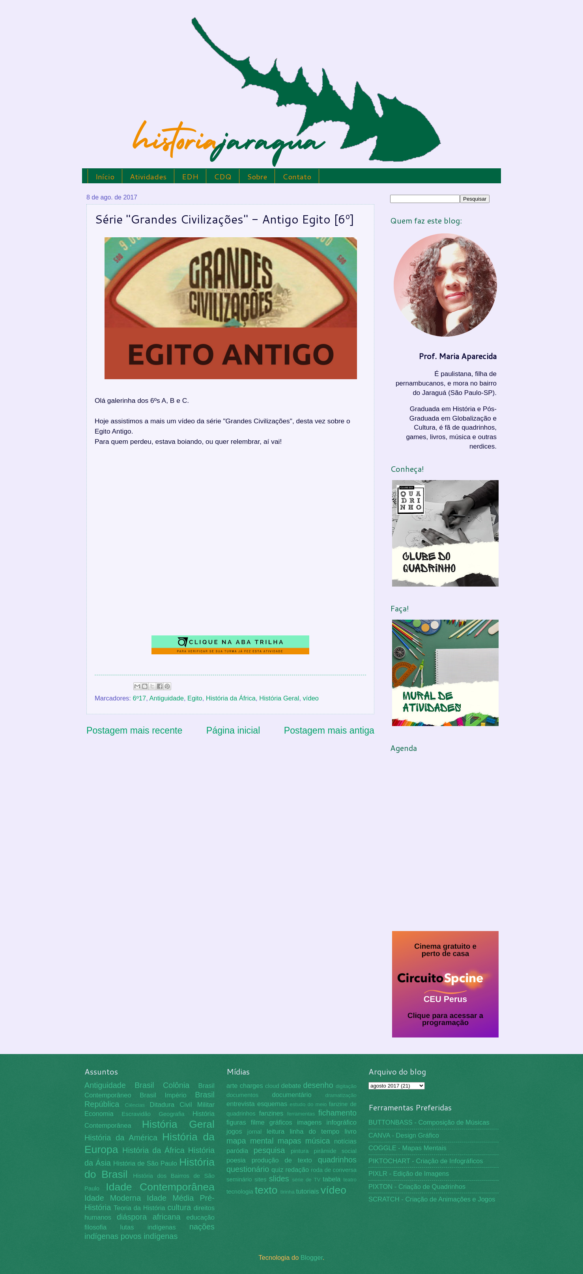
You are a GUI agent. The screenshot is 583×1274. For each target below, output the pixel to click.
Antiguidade (166, 698)
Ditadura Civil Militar (182, 1104)
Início (104, 176)
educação (200, 1217)
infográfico (342, 1122)
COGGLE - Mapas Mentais (407, 1148)
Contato (296, 176)
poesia (236, 1160)
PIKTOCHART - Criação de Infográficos (425, 1161)
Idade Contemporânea (160, 1187)
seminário (239, 1179)
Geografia (171, 1114)
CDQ (223, 176)
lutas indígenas (148, 1227)
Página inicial (233, 730)
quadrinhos (337, 1159)
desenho (318, 1085)
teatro (350, 1180)
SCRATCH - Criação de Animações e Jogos (431, 1199)
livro (351, 1131)
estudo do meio (308, 1104)
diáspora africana (149, 1217)
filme (258, 1122)
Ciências (135, 1105)
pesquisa (269, 1150)
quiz (277, 1169)
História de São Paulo (145, 1163)
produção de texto (282, 1160)
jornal (254, 1132)
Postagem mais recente (134, 730)
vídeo (311, 698)
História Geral (279, 698)
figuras (236, 1122)
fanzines (271, 1113)
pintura (300, 1151)
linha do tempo (314, 1131)
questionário (247, 1169)
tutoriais (307, 1191)
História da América (120, 1137)
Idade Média (170, 1198)
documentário (291, 1095)
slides (279, 1178)
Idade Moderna (112, 1198)
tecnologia (239, 1191)
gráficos (280, 1122)
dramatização (341, 1095)
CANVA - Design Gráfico (403, 1135)
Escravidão (136, 1114)
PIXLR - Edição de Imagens (408, 1173)
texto (266, 1190)
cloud (272, 1086)
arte (232, 1086)
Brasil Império (163, 1095)
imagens (309, 1122)
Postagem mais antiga (329, 730)
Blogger (312, 1257)
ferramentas (301, 1114)
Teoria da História (139, 1208)
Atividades (148, 176)
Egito (194, 698)
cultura (179, 1207)
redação (297, 1169)
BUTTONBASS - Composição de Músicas (429, 1122)
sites (260, 1179)
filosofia (95, 1227)
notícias (345, 1141)
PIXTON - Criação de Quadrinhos (416, 1186)
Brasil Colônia (162, 1085)
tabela (331, 1179)
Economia (99, 1114)
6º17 (139, 698)
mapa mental (250, 1140)
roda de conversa (334, 1170)
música (317, 1140)
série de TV (306, 1180)
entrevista (240, 1104)
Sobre (257, 176)
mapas (289, 1140)
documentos (242, 1095)
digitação (346, 1086)
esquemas (272, 1104)
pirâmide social (335, 1151)
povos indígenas (149, 1236)
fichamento (337, 1112)
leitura (275, 1131)
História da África (231, 698)
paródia (237, 1151)
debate (291, 1086)
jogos (234, 1131)
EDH (190, 176)
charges (251, 1086)
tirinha (287, 1192)
